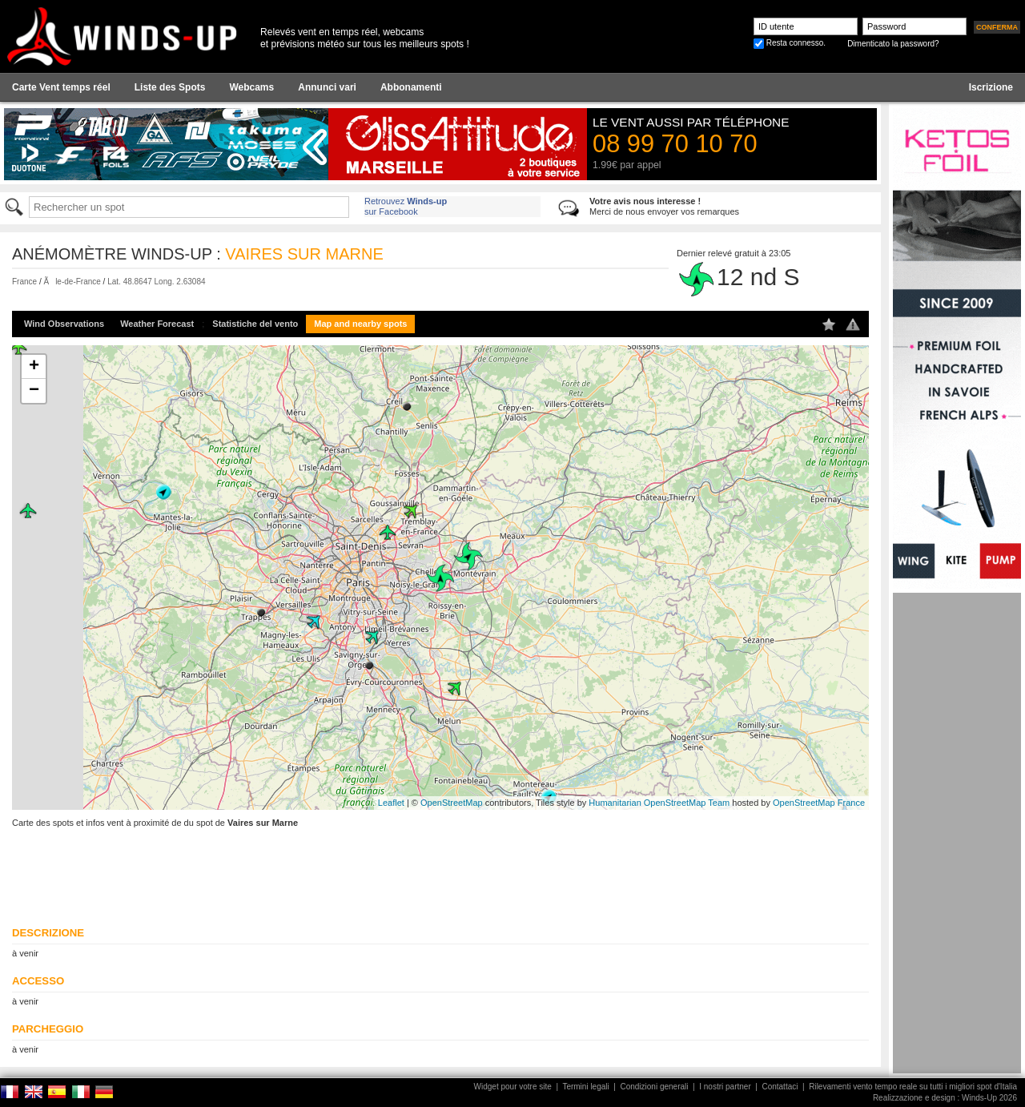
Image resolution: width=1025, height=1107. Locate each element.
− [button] (34, 391)
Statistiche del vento (255, 323)
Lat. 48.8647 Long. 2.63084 (156, 281)
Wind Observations (64, 323)
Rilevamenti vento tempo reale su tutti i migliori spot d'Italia (913, 1086)
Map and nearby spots (360, 323)
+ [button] (34, 367)
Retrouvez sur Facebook (405, 206)
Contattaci (780, 1086)
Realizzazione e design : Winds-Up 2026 (945, 1097)
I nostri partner (724, 1086)
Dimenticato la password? (893, 43)
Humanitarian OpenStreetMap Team (659, 802)
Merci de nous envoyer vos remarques (664, 206)
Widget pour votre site (513, 1086)
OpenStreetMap (451, 802)
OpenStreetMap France (819, 802)
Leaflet (391, 802)
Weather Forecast (157, 323)
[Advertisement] (957, 833)
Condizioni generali (654, 1086)
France (24, 281)
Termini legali (585, 1086)
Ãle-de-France (71, 281)
